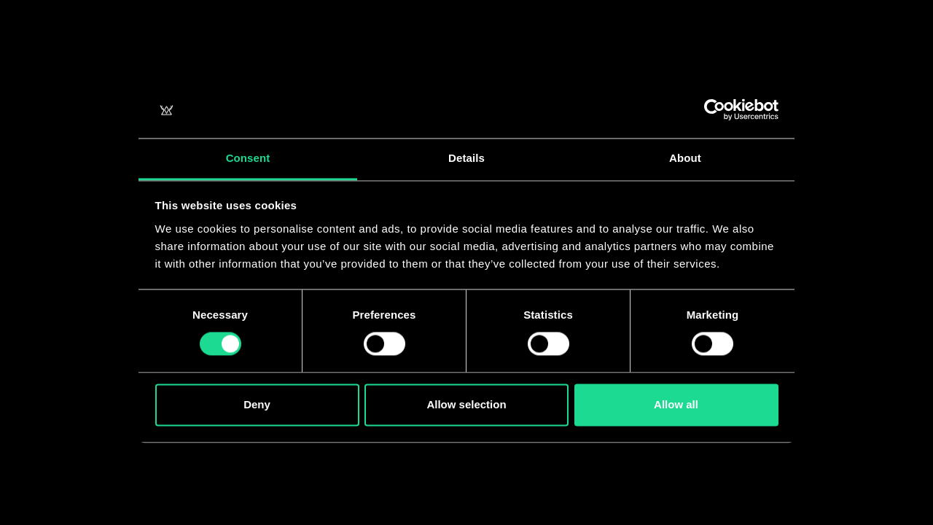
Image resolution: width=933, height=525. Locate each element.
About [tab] (685, 158)
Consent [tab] (248, 158)
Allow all (676, 404)
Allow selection (466, 404)
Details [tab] (466, 158)
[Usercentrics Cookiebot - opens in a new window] (714, 110)
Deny (256, 404)
